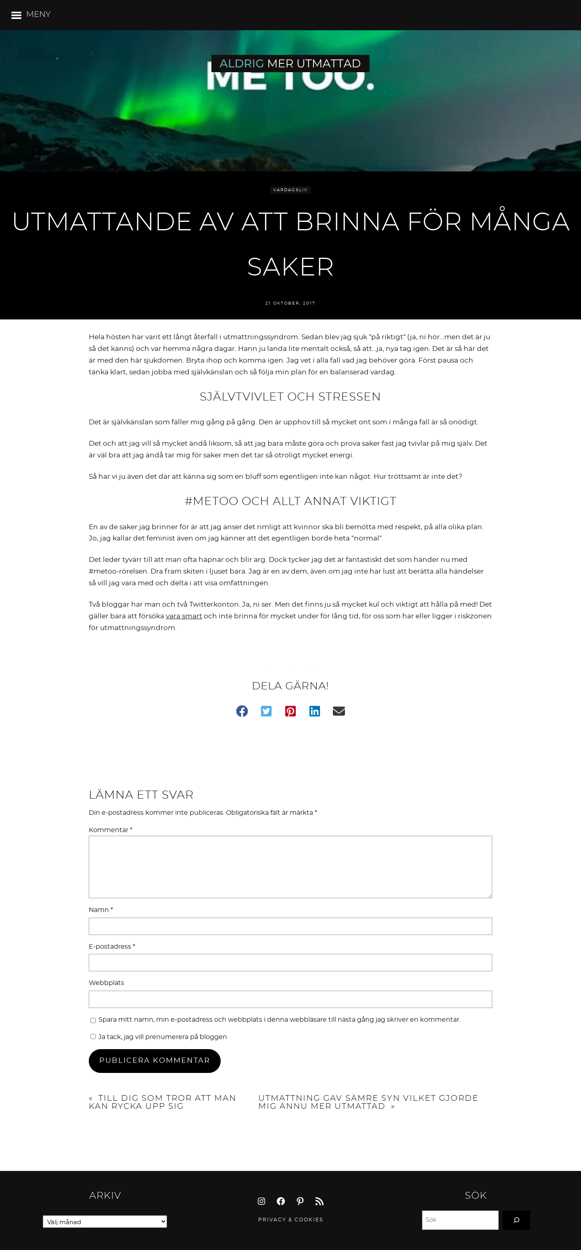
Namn (101, 910)
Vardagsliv (290, 190)
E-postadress (112, 946)
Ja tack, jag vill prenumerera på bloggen (158, 1037)
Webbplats (106, 983)
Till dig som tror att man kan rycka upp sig (162, 1102)
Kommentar (110, 830)
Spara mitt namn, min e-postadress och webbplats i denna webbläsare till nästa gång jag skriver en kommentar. (279, 1019)
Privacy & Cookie (289, 1219)
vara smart (184, 616)
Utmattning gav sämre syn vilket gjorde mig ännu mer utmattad (368, 1102)
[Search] (516, 1220)
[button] (242, 711)
